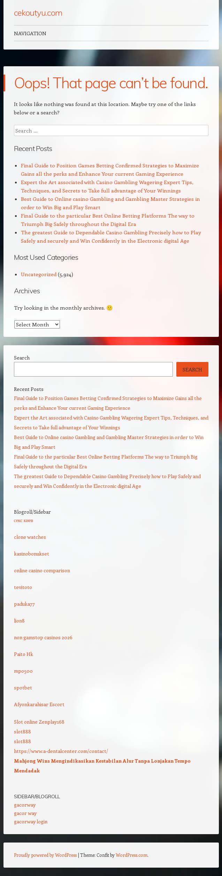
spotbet (23, 687)
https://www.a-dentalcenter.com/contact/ (61, 751)
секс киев (23, 520)
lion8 (19, 620)
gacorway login (30, 821)
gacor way (25, 813)
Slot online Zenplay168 (39, 721)
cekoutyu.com (38, 12)
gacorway (25, 804)
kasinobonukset (31, 553)
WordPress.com (131, 855)
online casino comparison (42, 570)
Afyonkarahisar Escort (39, 704)
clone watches (30, 537)
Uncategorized (38, 274)
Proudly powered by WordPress (45, 855)
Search (22, 357)
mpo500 (23, 670)
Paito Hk (23, 654)
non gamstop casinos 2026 (43, 637)
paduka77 (24, 604)
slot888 (22, 731)
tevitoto (23, 587)
